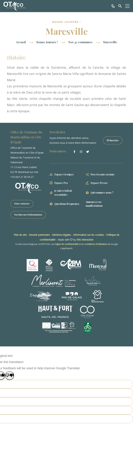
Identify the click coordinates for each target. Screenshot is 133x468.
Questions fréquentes (66, 203)
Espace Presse (99, 183)
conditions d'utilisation (96, 244)
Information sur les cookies (88, 234)
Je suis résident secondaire (63, 192)
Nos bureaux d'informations (28, 214)
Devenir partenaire (39, 234)
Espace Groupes (64, 174)
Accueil (21, 42)
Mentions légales (61, 234)
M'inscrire (113, 140)
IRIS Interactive (85, 239)
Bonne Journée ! (47, 42)
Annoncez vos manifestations (94, 203)
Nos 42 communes (80, 42)
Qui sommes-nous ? (102, 192)
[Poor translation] (9, 375)
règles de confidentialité (66, 244)
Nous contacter (22, 203)
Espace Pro (61, 183)
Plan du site (20, 234)
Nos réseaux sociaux (102, 174)
